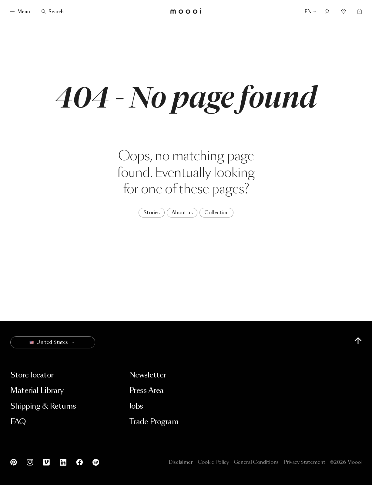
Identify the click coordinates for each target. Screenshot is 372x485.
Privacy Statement (304, 462)
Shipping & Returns (43, 406)
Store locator (32, 375)
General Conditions (256, 462)
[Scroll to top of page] (358, 340)
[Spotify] (94, 462)
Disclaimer (181, 462)
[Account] (327, 11)
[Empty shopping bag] (358, 11)
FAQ (18, 422)
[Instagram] (30, 462)
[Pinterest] (14, 462)
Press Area (146, 390)
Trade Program (154, 422)
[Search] (52, 11)
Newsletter (147, 375)
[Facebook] (79, 462)
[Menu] (20, 11)
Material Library (36, 390)
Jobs (136, 406)
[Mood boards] (343, 11)
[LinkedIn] (63, 462)
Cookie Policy (213, 462)
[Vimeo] (46, 462)
